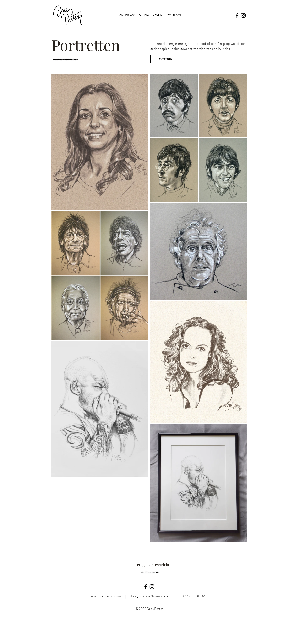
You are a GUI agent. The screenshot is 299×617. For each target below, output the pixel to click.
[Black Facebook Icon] (145, 587)
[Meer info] (165, 59)
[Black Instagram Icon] (152, 587)
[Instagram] (243, 15)
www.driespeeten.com (105, 596)
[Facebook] (237, 15)
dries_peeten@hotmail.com (150, 596)
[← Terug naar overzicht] (149, 564)
